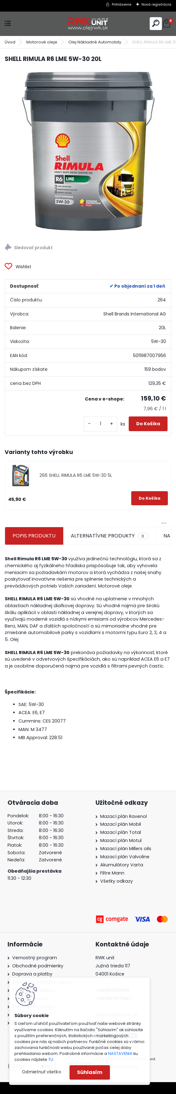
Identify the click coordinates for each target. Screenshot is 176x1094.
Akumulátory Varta (121, 865)
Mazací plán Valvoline (124, 857)
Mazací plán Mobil (120, 824)
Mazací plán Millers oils (125, 848)
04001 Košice (110, 974)
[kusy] (100, 423)
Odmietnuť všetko (41, 1072)
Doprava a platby (32, 974)
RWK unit (105, 958)
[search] (156, 23)
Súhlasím (89, 1072)
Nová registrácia (156, 4)
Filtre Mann (112, 873)
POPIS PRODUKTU (34, 535)
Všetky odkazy (116, 881)
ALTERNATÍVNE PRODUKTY (109, 536)
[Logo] (88, 24)
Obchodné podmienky (37, 966)
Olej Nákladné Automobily (94, 42)
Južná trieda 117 (114, 966)
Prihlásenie (121, 4)
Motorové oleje (41, 42)
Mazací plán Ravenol (123, 816)
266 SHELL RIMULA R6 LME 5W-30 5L (75, 475)
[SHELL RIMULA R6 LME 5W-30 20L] (88, 151)
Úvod (10, 42)
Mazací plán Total (120, 832)
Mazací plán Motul (121, 840)
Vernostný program (34, 958)
